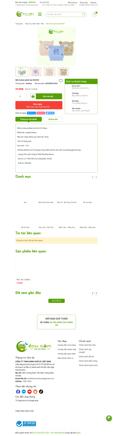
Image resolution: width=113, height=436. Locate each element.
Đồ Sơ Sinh (25, 227)
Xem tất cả (56, 301)
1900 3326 (26, 381)
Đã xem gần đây (28, 293)
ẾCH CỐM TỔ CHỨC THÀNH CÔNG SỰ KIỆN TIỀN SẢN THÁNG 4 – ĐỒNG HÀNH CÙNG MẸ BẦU (62, 5)
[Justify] (83, 14)
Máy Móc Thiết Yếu (46, 227)
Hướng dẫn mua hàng (67, 345)
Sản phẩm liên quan (30, 251)
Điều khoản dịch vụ (65, 358)
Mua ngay (38, 106)
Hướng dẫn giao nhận (67, 354)
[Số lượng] (20, 96)
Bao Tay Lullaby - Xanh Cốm (28, 280)
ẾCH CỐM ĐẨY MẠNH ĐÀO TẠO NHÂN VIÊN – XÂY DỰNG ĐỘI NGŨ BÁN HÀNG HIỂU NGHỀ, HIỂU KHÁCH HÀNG (25, 5)
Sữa (25, 202)
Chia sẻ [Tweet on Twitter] (49, 113)
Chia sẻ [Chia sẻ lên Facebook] (31, 113)
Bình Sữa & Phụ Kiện (46, 202)
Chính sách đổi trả (86, 356)
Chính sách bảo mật (87, 345)
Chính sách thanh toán (88, 365)
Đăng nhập (84, 3)
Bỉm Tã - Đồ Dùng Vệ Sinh (66, 202)
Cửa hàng (72, 3)
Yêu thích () (44, 2)
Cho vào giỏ (41, 96)
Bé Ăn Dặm (87, 202)
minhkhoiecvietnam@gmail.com (40, 378)
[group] (56, 46)
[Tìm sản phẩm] (66, 14)
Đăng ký (93, 3)
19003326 (32, 2)
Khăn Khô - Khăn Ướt (87, 227)
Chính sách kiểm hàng (88, 361)
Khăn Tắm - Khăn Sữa (67, 227)
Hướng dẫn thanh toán (67, 349)
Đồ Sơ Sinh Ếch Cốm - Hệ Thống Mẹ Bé (48, 433)
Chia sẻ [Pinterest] (40, 113)
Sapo (78, 433)
